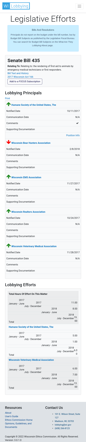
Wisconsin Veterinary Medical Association (33, 246)
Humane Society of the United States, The (33, 105)
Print (7, 98)
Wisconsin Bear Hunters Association (30, 143)
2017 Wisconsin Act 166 (20, 76)
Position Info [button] (73, 135)
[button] (16, 6)
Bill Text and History (18, 73)
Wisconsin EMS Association (26, 177)
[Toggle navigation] (79, 6)
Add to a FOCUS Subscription (25, 81)
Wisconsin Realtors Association (28, 211)
